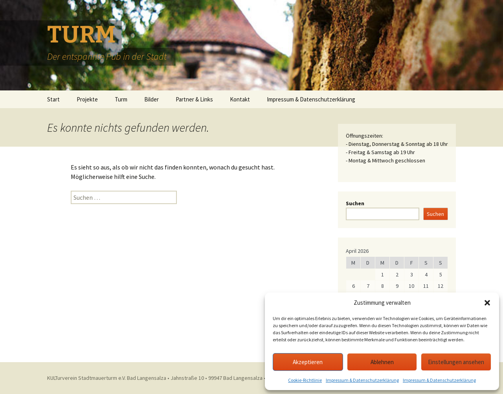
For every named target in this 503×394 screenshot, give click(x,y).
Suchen (355, 203)
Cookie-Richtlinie (305, 380)
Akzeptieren (308, 362)
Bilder (151, 99)
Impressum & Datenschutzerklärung (362, 380)
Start (53, 99)
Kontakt (240, 99)
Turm (121, 99)
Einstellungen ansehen (456, 362)
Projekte (87, 99)
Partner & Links (194, 99)
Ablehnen (382, 362)
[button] (487, 303)
